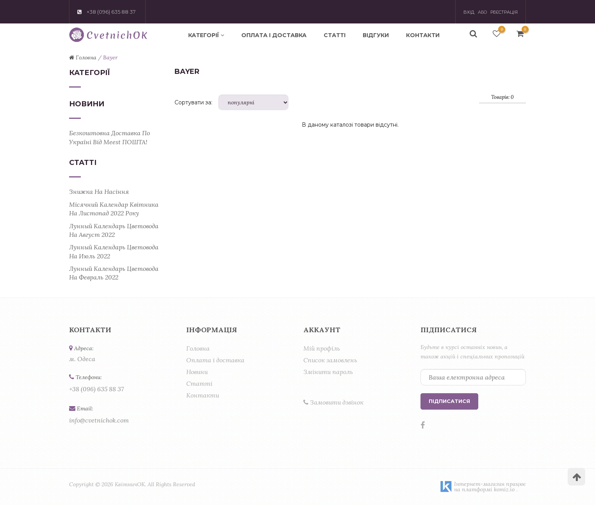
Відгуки (376, 35)
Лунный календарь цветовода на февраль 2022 (114, 273)
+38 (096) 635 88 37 (96, 389)
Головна (198, 348)
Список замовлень (330, 360)
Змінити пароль (328, 372)
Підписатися (449, 401)
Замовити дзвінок (333, 402)
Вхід (468, 12)
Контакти (423, 35)
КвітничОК (130, 484)
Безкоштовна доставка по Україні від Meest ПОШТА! (109, 137)
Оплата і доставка (273, 35)
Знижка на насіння (99, 191)
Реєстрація (504, 12)
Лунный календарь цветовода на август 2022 (114, 230)
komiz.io (504, 489)
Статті (335, 35)
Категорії (206, 35)
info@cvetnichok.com (99, 420)
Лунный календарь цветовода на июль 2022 (114, 251)
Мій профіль (321, 348)
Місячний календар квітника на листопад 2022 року (114, 209)
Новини (197, 372)
